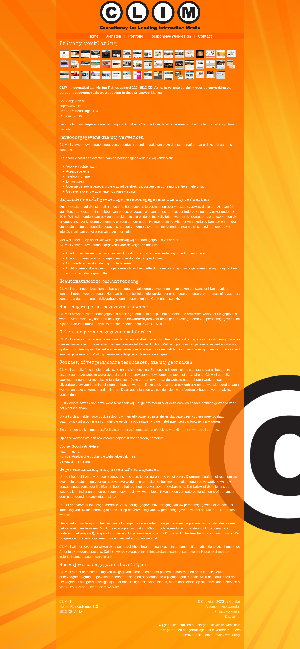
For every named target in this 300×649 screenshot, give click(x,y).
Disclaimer (233, 616)
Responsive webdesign (170, 36)
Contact (205, 36)
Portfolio (135, 36)
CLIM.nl (235, 601)
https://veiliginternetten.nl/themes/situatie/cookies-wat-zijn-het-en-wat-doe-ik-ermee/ (157, 429)
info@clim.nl (68, 231)
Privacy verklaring (227, 611)
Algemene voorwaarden (223, 606)
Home (93, 36)
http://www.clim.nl (72, 106)
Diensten (113, 36)
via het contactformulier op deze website (89, 587)
